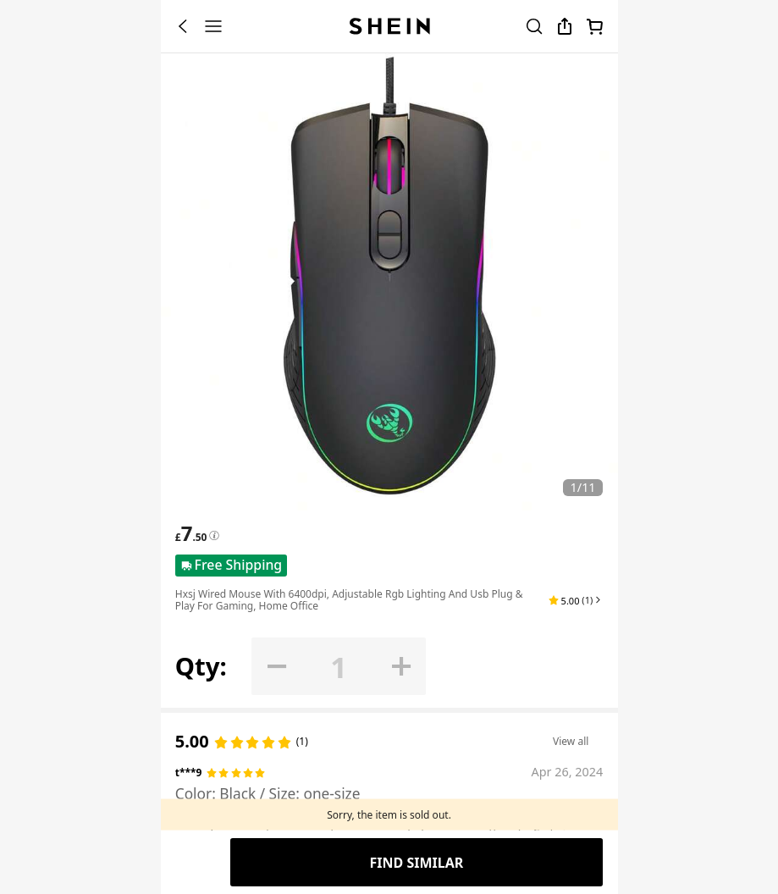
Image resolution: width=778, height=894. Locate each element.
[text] (191, 533)
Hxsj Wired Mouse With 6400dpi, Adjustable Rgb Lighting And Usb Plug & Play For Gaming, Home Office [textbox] (349, 600)
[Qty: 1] (338, 667)
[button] (576, 600)
